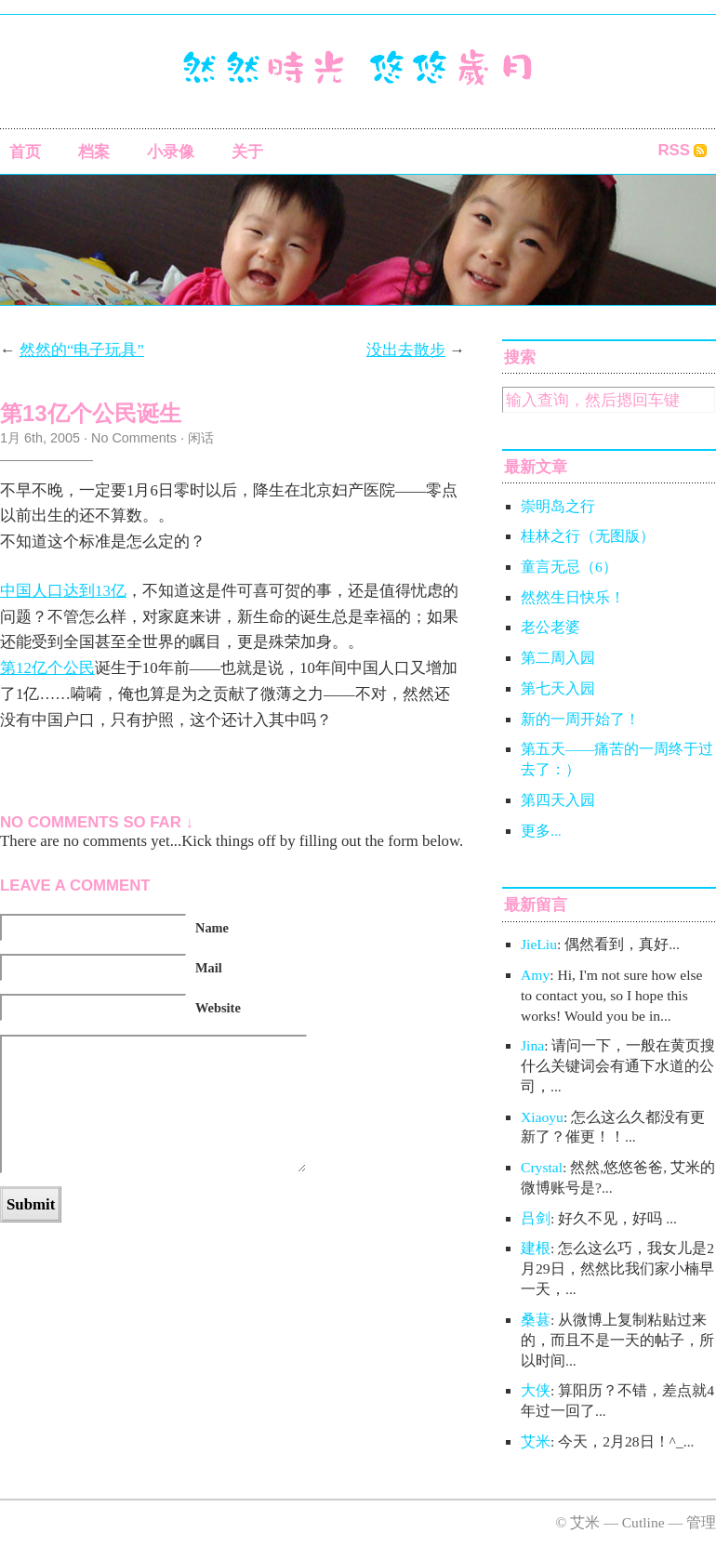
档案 (94, 152)
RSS (673, 150)
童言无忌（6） (569, 567)
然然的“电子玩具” (82, 350)
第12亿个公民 (47, 668)
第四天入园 (558, 800)
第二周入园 (558, 658)
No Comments (134, 437)
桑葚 (535, 1320)
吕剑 (535, 1218)
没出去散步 (405, 350)
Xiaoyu (542, 1117)
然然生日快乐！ (573, 597)
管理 (701, 1522)
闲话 (201, 437)
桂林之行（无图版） (588, 536)
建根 (535, 1248)
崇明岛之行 (558, 506)
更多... (541, 831)
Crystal (542, 1167)
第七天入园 (558, 688)
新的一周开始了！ (580, 719)
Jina (532, 1045)
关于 (247, 152)
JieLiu (539, 944)
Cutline (643, 1522)
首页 (25, 152)
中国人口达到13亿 (63, 591)
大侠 (535, 1390)
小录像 (170, 152)
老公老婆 (550, 627)
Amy (535, 975)
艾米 (535, 1441)
